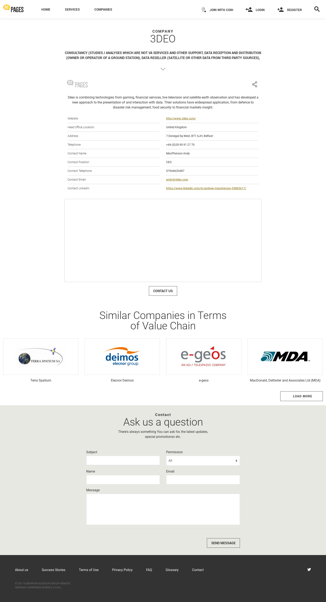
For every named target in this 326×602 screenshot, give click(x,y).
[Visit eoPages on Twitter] (309, 570)
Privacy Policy (122, 570)
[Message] (163, 509)
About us (21, 570)
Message (93, 490)
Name (90, 471)
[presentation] (117, 540)
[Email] (203, 479)
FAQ (149, 570)
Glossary (172, 570)
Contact (198, 570)
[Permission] (203, 461)
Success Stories (53, 570)
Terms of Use (89, 570)
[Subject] (123, 460)
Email (170, 471)
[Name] (123, 479)
